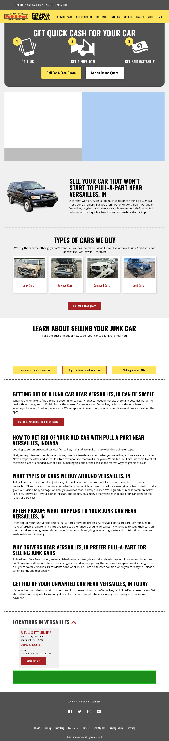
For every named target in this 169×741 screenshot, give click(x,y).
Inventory (115, 17)
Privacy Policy (116, 715)
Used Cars (101, 17)
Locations (73, 688)
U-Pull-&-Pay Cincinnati (37, 632)
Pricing (47, 715)
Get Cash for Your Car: (41, 5)
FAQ (160, 17)
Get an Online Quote (104, 72)
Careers (140, 17)
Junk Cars (28, 285)
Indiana (85, 688)
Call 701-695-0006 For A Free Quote (38, 422)
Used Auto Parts (64, 17)
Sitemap (131, 715)
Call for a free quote (84, 306)
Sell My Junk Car (84, 17)
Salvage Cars (65, 285)
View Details (33, 661)
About (151, 17)
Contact (86, 715)
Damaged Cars (102, 285)
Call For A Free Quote (61, 72)
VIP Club (128, 17)
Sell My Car (99, 715)
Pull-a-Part (29, 16)
